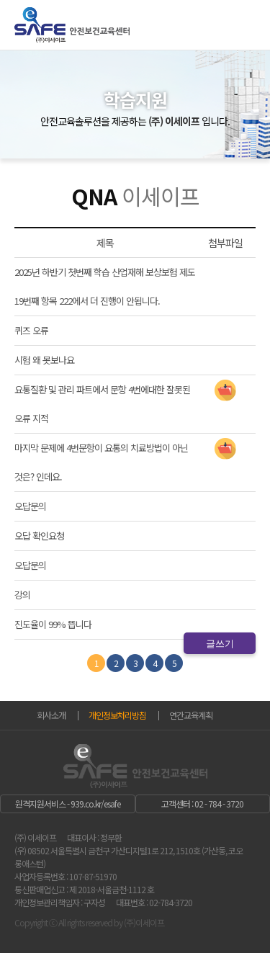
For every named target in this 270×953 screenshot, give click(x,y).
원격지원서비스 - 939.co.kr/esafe (67, 803)
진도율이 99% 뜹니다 (52, 624)
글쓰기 (220, 643)
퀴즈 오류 (31, 330)
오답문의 (30, 506)
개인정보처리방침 (117, 715)
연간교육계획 (190, 715)
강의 (22, 594)
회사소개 (51, 715)
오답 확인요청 (39, 535)
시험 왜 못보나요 (44, 360)
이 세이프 (72, 35)
